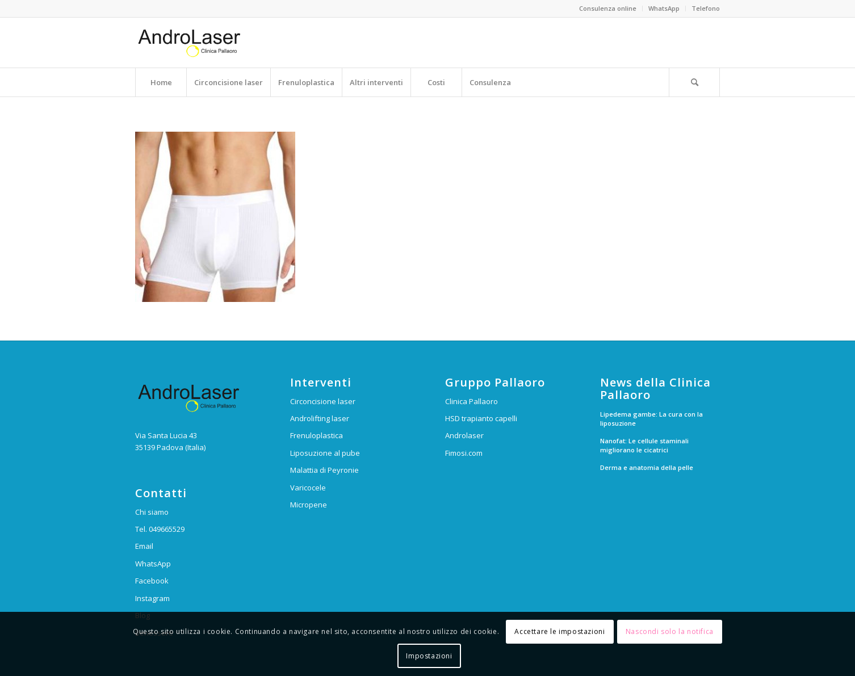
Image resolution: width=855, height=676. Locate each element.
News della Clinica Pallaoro (655, 388)
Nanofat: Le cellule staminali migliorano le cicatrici (644, 445)
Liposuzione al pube (325, 453)
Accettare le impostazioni (559, 631)
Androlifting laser (319, 418)
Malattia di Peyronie (324, 470)
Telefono (705, 8)
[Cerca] (694, 82)
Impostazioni (429, 656)
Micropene (308, 504)
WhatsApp (664, 8)
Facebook (152, 581)
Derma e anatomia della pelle (646, 467)
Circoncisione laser (322, 401)
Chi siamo (152, 512)
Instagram (152, 598)
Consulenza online (607, 8)
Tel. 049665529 (160, 529)
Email (144, 546)
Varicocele (308, 487)
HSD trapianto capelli (481, 418)
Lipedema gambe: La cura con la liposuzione (651, 419)
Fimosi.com (464, 453)
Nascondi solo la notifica (670, 631)
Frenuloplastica (316, 435)
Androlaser (464, 435)
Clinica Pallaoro (471, 401)
